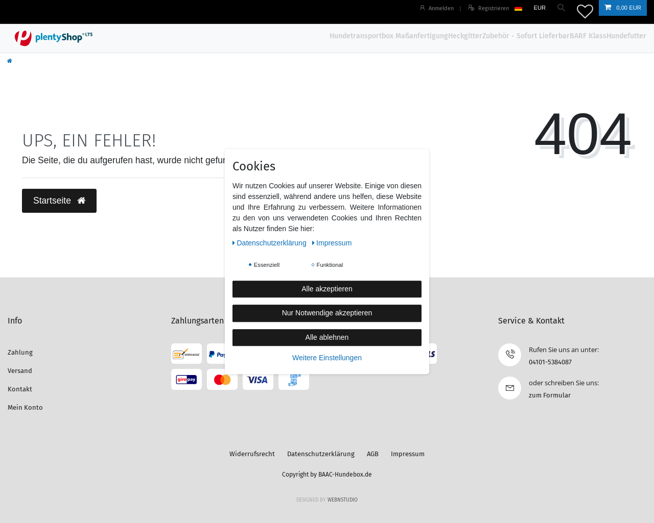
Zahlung (20, 352)
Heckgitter (465, 36)
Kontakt (20, 389)
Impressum (408, 454)
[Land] (517, 8)
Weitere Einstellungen (327, 358)
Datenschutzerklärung (321, 454)
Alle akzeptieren (327, 289)
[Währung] (539, 8)
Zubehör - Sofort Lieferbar (526, 36)
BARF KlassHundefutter (608, 36)
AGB (373, 454)
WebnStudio (343, 500)
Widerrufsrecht (252, 454)
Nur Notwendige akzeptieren (327, 313)
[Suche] (561, 8)
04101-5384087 (550, 362)
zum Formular (550, 395)
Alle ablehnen (327, 337)
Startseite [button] (59, 200)
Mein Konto (25, 407)
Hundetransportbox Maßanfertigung (389, 36)
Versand (20, 371)
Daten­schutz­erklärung (270, 243)
